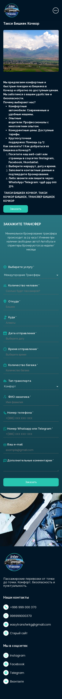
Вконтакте (13, 681)
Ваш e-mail (13, 444)
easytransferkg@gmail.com (27, 624)
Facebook (13, 664)
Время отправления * (20, 349)
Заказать (15, 208)
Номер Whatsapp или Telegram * (28, 429)
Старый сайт (15, 633)
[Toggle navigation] (56, 10)
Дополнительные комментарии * (28, 460)
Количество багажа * (20, 365)
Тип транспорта (17, 381)
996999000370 (17, 615)
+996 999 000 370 (19, 607)
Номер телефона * (18, 413)
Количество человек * (21, 285)
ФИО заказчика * (17, 397)
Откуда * (11, 301)
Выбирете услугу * (18, 267)
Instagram (14, 655)
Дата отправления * (19, 333)
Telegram (13, 672)
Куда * (9, 317)
